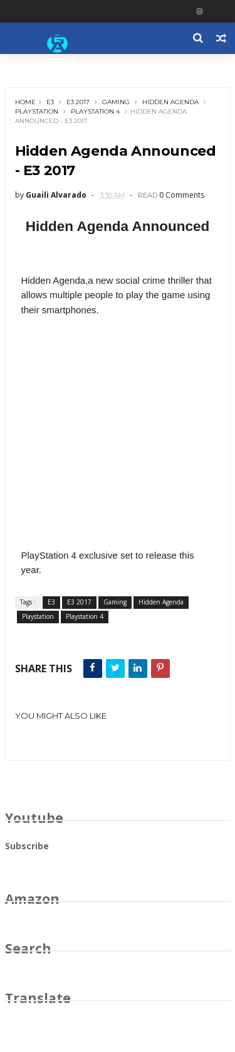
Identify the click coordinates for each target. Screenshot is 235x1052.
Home (25, 102)
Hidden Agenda (170, 102)
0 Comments (181, 195)
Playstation (36, 111)
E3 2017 (78, 102)
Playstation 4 (95, 111)
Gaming (116, 102)
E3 (50, 102)
